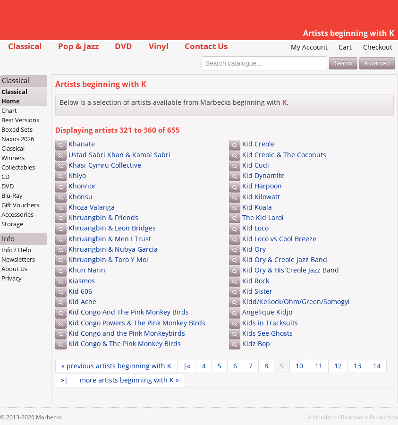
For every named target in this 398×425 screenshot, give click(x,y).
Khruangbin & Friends (103, 217)
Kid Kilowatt (261, 196)
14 (377, 365)
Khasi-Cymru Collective (104, 165)
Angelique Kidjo (267, 311)
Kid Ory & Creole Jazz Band (284, 259)
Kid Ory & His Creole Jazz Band (290, 269)
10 (299, 365)
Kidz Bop (256, 343)
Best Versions (20, 120)
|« (186, 365)
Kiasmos (81, 280)
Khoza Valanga (91, 207)
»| (64, 379)
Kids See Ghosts (267, 333)
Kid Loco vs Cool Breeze (279, 238)
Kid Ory (254, 249)
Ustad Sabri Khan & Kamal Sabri (119, 154)
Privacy (11, 278)
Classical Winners (13, 153)
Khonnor (82, 185)
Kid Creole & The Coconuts (284, 154)
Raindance (354, 417)
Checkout (377, 46)
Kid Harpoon (262, 185)
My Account (309, 46)
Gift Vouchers (20, 205)
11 (318, 365)
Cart (345, 46)
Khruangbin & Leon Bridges (112, 227)
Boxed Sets (17, 129)
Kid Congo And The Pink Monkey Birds (128, 311)
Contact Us (206, 46)
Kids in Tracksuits (270, 322)
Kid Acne (82, 301)
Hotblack (324, 417)
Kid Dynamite (263, 175)
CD (5, 176)
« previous (116, 365)
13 (357, 365)
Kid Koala (257, 207)
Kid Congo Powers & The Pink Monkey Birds (136, 322)
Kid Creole (258, 143)
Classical (25, 46)
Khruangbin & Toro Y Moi (108, 259)
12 (338, 365)
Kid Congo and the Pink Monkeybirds (126, 333)
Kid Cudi (255, 165)
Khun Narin (86, 269)
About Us (14, 268)
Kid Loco (255, 227)
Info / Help (16, 250)
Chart (9, 110)
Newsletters (18, 259)
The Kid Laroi (263, 217)
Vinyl (159, 46)
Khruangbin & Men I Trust (109, 238)
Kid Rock (255, 280)
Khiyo (77, 175)
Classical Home (14, 96)
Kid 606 (80, 291)
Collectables (18, 167)
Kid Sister (257, 291)
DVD (123, 46)
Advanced (377, 63)
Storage (12, 224)
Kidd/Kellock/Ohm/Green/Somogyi (296, 301)
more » (129, 379)
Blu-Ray (12, 195)
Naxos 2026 (17, 139)
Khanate (81, 143)
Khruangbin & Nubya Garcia (113, 249)
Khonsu (80, 196)
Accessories (17, 214)
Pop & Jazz (78, 46)
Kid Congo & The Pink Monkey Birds (124, 343)
